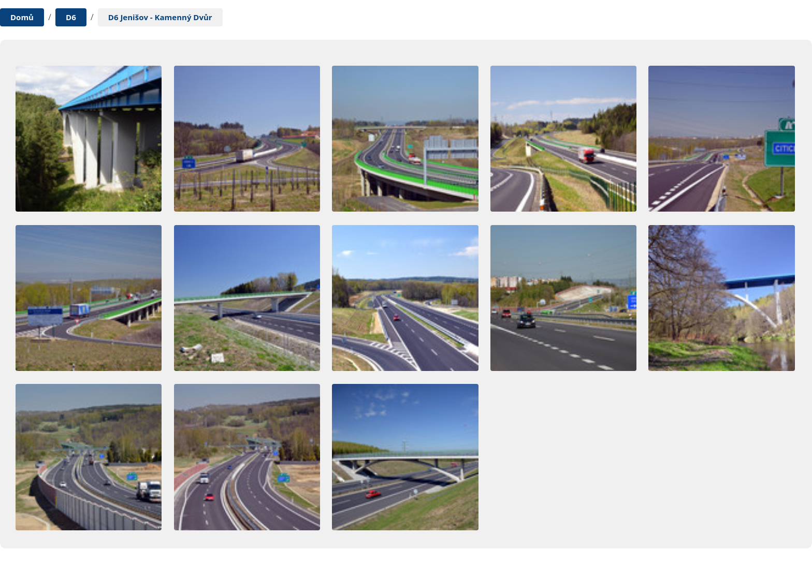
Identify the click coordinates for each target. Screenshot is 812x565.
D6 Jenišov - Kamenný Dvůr (160, 17)
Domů (22, 17)
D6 (71, 17)
